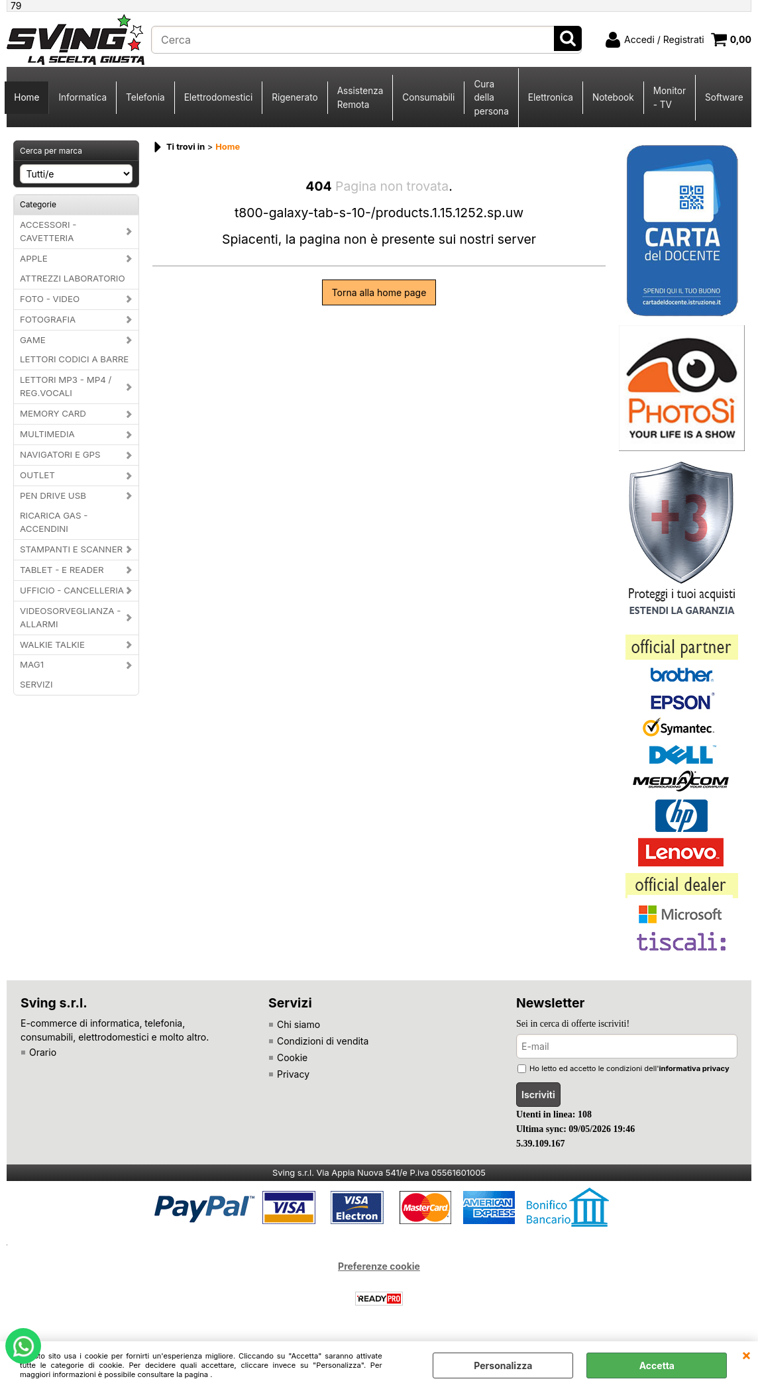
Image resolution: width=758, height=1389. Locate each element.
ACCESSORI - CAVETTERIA (48, 231)
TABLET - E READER (62, 569)
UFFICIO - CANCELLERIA (72, 590)
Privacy (293, 1074)
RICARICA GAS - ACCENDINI (53, 522)
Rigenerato (294, 97)
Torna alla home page (379, 292)
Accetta (657, 1365)
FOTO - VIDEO (50, 298)
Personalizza (503, 1365)
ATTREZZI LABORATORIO (72, 278)
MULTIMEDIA (47, 434)
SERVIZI (36, 684)
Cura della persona (491, 98)
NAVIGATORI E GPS (60, 454)
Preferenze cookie (379, 1266)
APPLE (34, 258)
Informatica (82, 97)
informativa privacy (694, 1068)
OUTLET (37, 475)
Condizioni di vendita (322, 1041)
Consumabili (428, 97)
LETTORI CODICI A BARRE (74, 359)
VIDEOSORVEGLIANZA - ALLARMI (70, 617)
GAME (33, 339)
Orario (42, 1052)
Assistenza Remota (360, 97)
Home (26, 97)
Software (724, 97)
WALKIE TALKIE (52, 644)
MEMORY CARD (53, 413)
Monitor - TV (669, 97)
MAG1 (32, 664)
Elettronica (550, 97)
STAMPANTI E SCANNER (71, 549)
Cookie (292, 1057)
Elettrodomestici (218, 97)
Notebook (613, 97)
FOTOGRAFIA (48, 319)
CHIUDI (746, 1354)
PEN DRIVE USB (53, 495)
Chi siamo (298, 1024)
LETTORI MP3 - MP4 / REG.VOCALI (65, 386)
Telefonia (145, 97)
